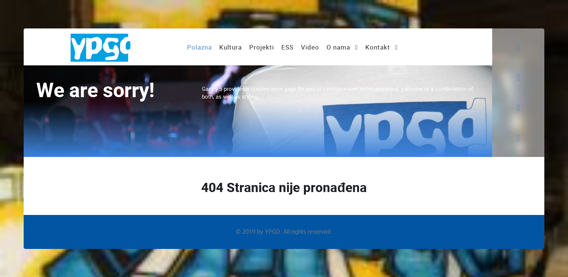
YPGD (272, 232)
